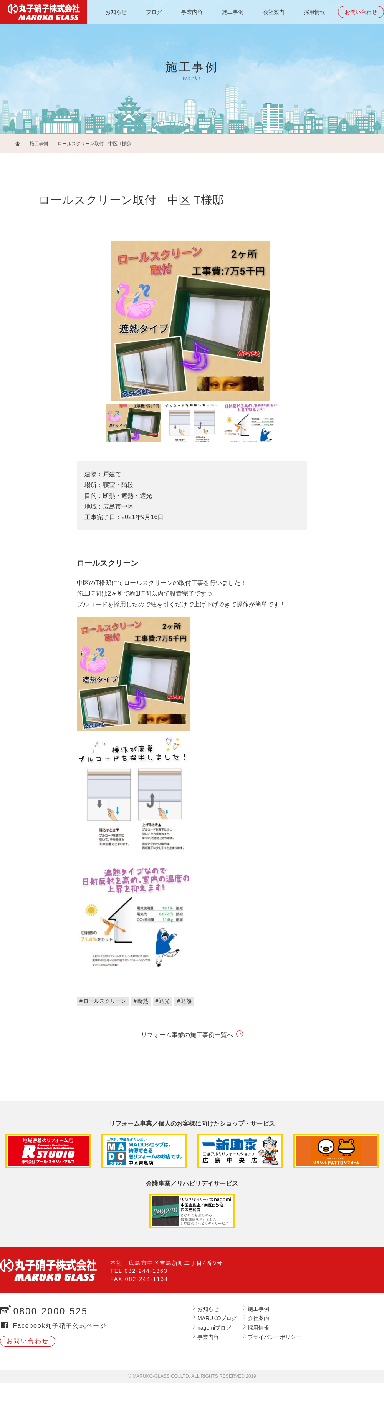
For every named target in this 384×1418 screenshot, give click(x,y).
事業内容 (192, 12)
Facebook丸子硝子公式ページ (60, 1325)
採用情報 (314, 12)
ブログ (154, 12)
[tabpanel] (192, 320)
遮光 (164, 1001)
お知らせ (116, 12)
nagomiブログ (214, 1328)
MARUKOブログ (217, 1318)
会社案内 (274, 12)
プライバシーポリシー (274, 1337)
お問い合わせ (361, 12)
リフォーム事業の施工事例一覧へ (187, 1035)
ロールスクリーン (104, 1001)
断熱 (142, 1001)
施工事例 (232, 12)
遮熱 (186, 1001)
